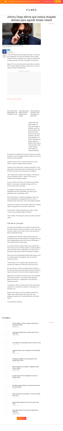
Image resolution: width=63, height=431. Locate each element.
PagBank (33, 1)
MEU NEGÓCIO (22, 1)
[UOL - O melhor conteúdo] (4, 1)
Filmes (31, 10)
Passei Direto (28, 1)
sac (44, 1)
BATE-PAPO (17, 1)
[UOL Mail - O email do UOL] (47, 1)
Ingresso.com (12, 1)
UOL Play (37, 1)
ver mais (22, 418)
